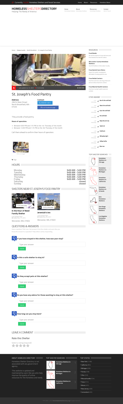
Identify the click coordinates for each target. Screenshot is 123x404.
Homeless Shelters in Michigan (102, 170)
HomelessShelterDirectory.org (61, 401)
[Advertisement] (61, 31)
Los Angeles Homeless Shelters (103, 218)
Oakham (102, 131)
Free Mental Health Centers (98, 87)
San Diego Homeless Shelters (102, 208)
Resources (93, 2)
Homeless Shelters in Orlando (102, 189)
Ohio (82, 375)
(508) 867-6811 (45, 103)
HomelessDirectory (34, 8)
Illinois (83, 385)
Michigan (84, 368)
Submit (22, 248)
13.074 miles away (48, 207)
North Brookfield (31, 50)
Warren (102, 146)
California (84, 365)
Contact (107, 10)
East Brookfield (105, 111)
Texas (83, 382)
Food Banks (93, 53)
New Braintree (104, 121)
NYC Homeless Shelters (102, 199)
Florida (83, 372)
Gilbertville (103, 141)
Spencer (102, 126)
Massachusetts (21, 50)
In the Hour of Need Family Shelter (20, 212)
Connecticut (85, 392)
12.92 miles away (22, 206)
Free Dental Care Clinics (97, 70)
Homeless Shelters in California (102, 179)
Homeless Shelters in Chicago (102, 160)
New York (84, 361)
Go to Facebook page (48, 107)
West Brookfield (105, 105)
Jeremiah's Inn (43, 212)
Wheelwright (104, 136)
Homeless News (105, 2)
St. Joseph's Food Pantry (45, 50)
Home (80, 2)
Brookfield (103, 116)
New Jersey (85, 389)
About (86, 2)
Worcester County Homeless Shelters (98, 62)
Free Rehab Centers (95, 78)
